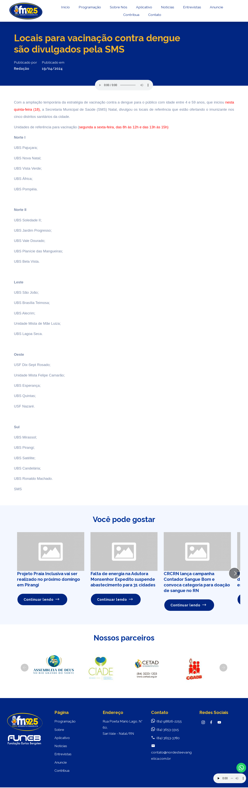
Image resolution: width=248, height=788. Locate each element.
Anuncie (216, 7)
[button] (24, 667)
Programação (89, 7)
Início (65, 7)
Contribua (131, 15)
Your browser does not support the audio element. (229, 778)
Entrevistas (192, 7)
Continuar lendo (41, 599)
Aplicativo (144, 7)
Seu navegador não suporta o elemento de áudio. (124, 85)
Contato (154, 15)
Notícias (167, 7)
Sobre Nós (118, 7)
